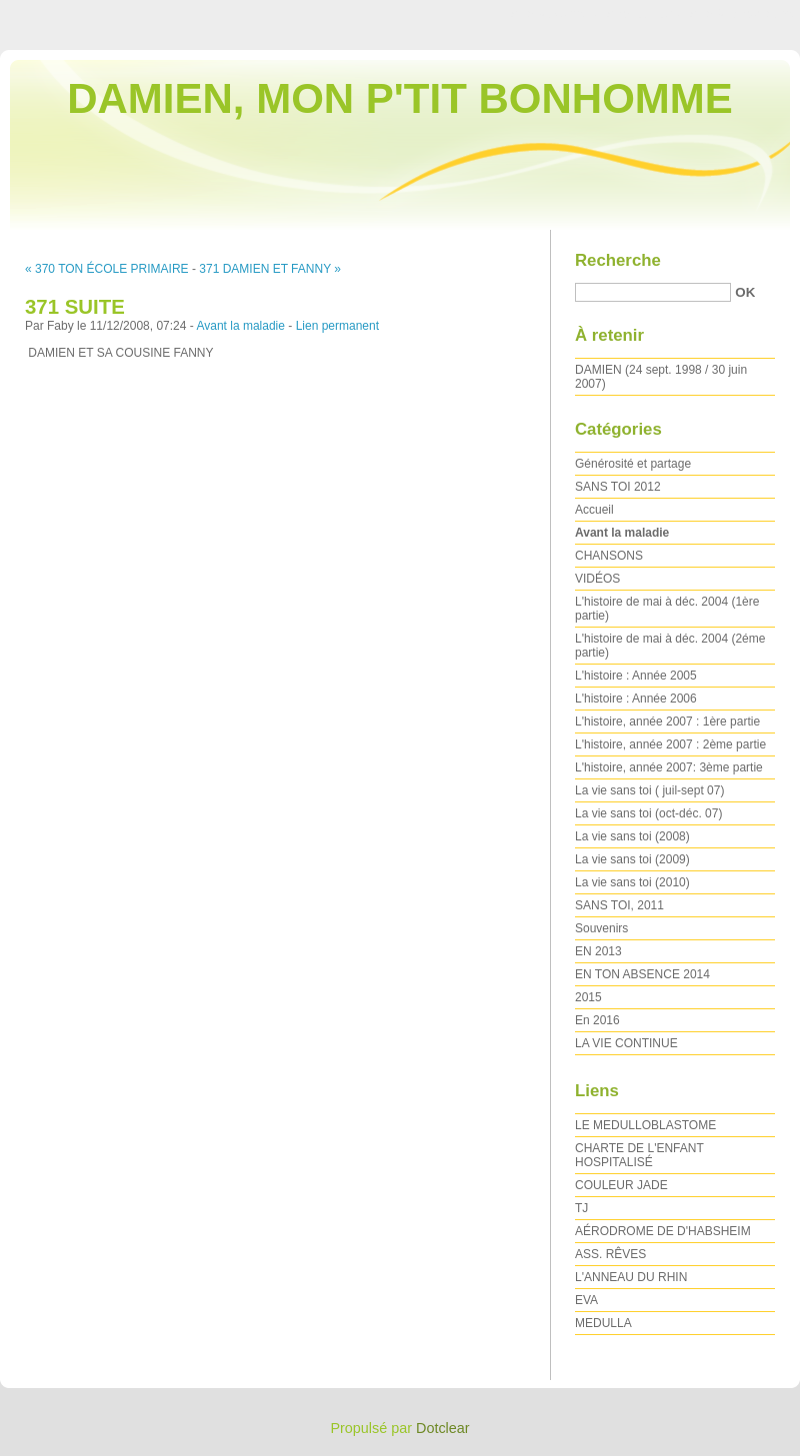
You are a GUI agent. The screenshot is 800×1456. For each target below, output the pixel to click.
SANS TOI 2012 (618, 487)
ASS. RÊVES (610, 1254)
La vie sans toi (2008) (632, 836)
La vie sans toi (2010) (632, 882)
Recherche (618, 260)
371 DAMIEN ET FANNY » (270, 269)
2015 (588, 997)
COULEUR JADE (621, 1185)
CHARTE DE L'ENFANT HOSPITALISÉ (639, 1155)
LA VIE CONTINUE (626, 1043)
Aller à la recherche (741, 14)
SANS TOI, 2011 (619, 905)
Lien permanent (337, 326)
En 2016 (597, 1020)
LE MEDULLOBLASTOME (645, 1125)
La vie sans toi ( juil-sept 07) (649, 790)
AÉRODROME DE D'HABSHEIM (663, 1231)
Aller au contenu (554, 14)
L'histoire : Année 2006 (636, 699)
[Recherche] (653, 292)
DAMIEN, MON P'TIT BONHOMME (400, 98)
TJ (581, 1208)
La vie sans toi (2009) (632, 859)
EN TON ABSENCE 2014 (642, 974)
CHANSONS (609, 556)
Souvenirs (601, 928)
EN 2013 (598, 951)
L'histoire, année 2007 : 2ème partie (670, 744)
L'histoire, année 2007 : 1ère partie (667, 721)
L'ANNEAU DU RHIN (631, 1277)
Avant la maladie (240, 326)
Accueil (594, 510)
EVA (586, 1300)
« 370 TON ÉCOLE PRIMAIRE (107, 269)
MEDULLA (603, 1323)
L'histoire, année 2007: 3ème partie (669, 767)
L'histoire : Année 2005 (636, 676)
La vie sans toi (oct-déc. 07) (648, 813)
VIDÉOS (597, 579)
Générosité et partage (633, 464)
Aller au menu (643, 14)
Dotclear (443, 1428)
